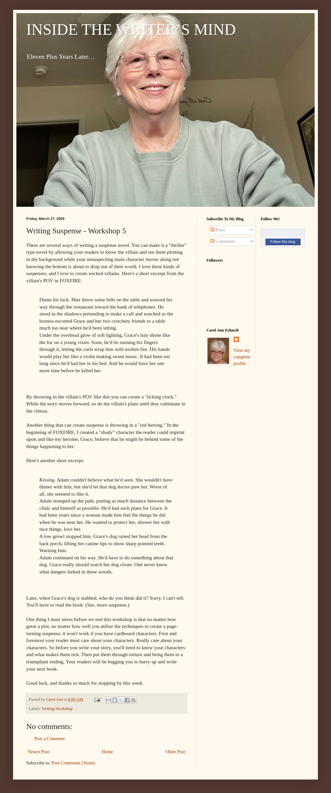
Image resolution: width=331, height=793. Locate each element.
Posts (217, 229)
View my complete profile (242, 357)
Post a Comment (49, 738)
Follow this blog (282, 242)
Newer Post (38, 751)
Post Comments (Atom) (73, 763)
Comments (222, 241)
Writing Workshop (57, 708)
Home (107, 751)
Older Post (175, 751)
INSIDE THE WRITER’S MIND (131, 29)
